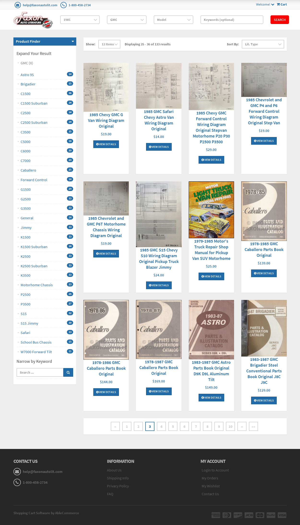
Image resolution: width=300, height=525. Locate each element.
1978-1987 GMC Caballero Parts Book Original (158, 367)
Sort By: (233, 44)
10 (230, 426)
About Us (114, 470)
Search (280, 20)
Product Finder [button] (28, 41)
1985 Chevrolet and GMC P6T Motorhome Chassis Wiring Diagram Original (106, 226)
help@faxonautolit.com (40, 5)
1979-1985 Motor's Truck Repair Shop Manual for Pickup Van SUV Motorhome (211, 249)
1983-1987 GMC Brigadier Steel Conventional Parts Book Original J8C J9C (264, 371)
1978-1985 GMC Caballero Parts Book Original (264, 249)
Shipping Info (118, 478)
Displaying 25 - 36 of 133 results (148, 44)
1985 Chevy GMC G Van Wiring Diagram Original (106, 120)
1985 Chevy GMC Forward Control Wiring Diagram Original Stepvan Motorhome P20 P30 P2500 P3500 (211, 127)
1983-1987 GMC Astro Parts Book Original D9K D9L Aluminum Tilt (211, 370)
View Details (106, 144)
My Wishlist (211, 485)
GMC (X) (27, 62)
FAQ (110, 493)
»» (253, 426)
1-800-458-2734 (80, 5)
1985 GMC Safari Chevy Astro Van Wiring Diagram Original (159, 120)
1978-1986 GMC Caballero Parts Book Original (106, 368)
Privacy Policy (118, 485)
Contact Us (210, 493)
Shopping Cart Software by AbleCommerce (46, 513)
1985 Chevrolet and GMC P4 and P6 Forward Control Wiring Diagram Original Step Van (264, 111)
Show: (90, 44)
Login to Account (215, 470)
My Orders (210, 478)
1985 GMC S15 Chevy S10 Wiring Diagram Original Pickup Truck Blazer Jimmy (159, 258)
